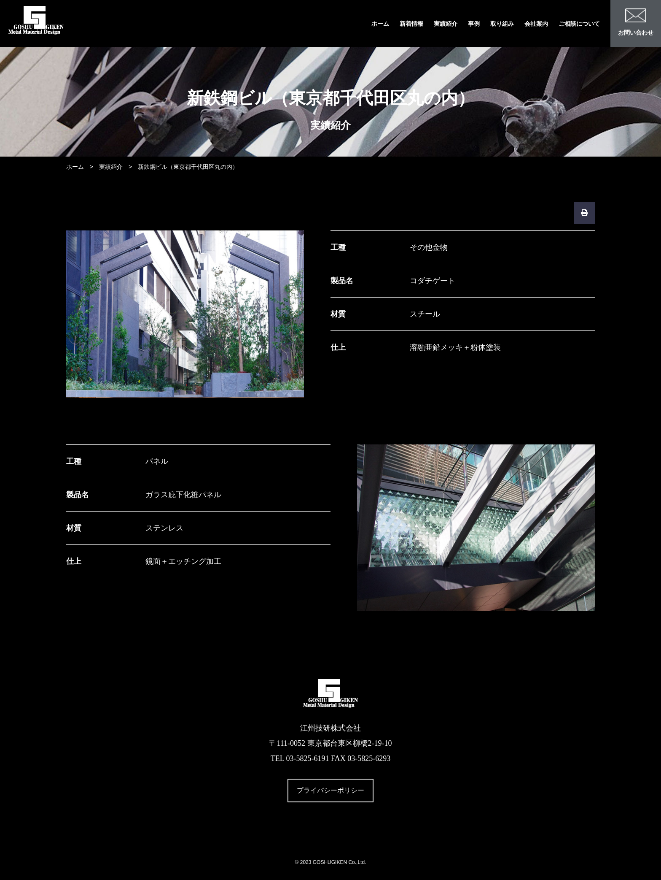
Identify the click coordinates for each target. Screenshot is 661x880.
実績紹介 (445, 23)
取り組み (502, 23)
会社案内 (536, 23)
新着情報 (411, 23)
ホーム (380, 23)
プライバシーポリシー (330, 790)
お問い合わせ (635, 22)
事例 (474, 23)
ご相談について (579, 23)
